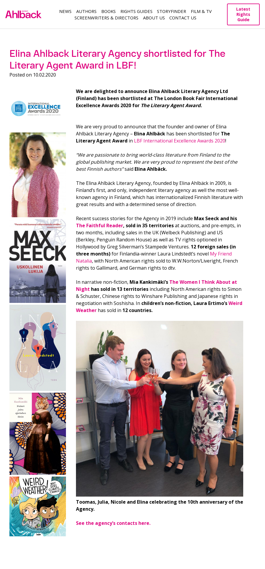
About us (154, 18)
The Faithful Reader (99, 225)
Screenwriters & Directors (106, 18)
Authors (86, 11)
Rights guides (136, 11)
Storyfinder (171, 11)
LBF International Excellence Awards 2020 (179, 140)
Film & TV (201, 11)
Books (108, 11)
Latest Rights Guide (243, 14)
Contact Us (182, 18)
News (65, 11)
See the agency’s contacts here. (113, 523)
